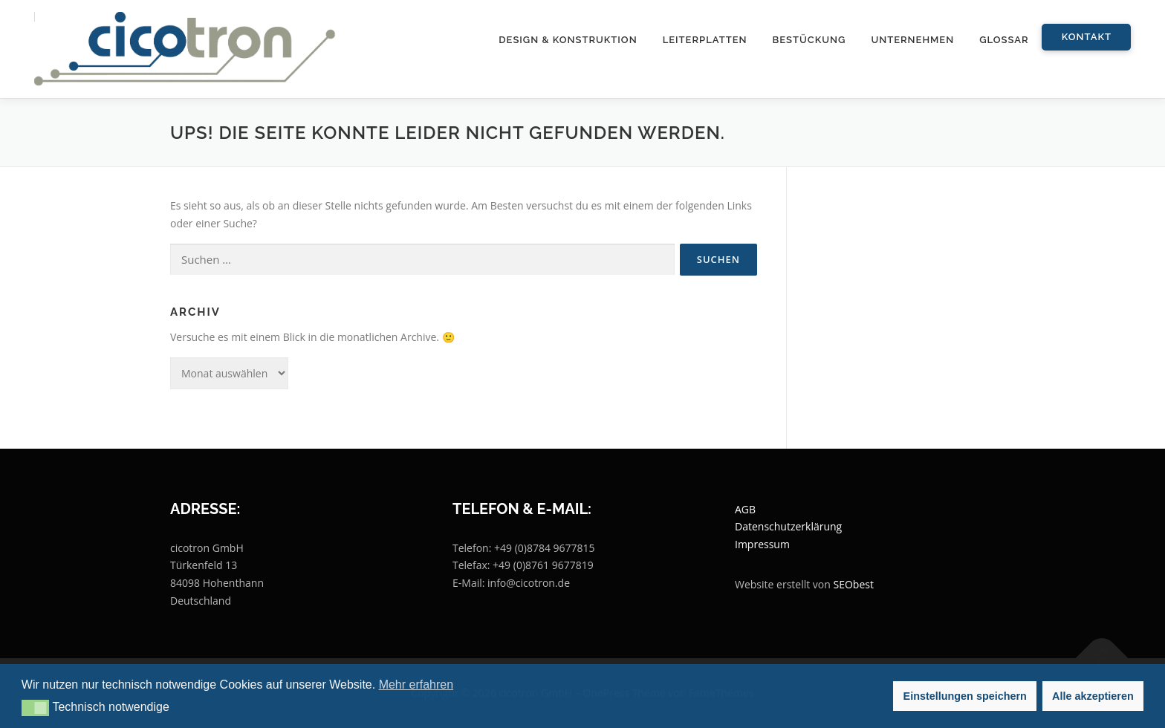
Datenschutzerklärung (788, 526)
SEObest (854, 584)
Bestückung (809, 39)
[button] (35, 708)
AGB (745, 509)
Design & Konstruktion (568, 39)
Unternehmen (912, 39)
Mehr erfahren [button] (416, 684)
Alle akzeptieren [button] (1093, 696)
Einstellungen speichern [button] (965, 696)
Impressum (762, 544)
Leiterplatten (705, 39)
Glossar (1004, 39)
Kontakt (1087, 36)
